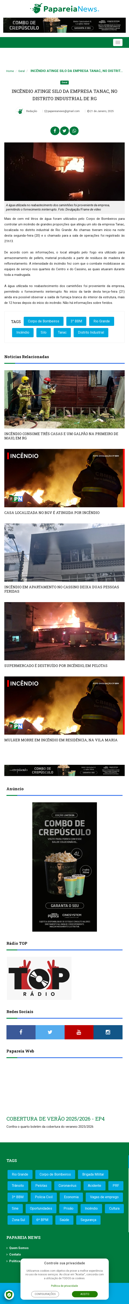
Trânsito (18, 1186)
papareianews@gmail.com (62, 111)
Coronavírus (67, 1186)
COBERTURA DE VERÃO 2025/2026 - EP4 (55, 1118)
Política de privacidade (64, 1285)
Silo (44, 332)
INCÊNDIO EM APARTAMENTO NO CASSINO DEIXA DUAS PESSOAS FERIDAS (61, 589)
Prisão (68, 1208)
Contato (15, 1254)
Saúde (64, 1220)
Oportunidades (41, 1208)
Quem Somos (19, 1248)
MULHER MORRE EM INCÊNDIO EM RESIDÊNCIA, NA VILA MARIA (61, 740)
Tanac (62, 332)
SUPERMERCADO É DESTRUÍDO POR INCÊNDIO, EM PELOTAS (55, 665)
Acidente (94, 1186)
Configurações (45, 1294)
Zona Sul (18, 1220)
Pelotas (41, 1186)
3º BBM (17, 1197)
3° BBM (76, 321)
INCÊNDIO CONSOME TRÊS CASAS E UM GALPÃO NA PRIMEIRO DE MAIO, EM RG (61, 435)
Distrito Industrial (91, 332)
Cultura (114, 1208)
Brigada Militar (93, 1174)
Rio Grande (101, 321)
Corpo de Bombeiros (43, 321)
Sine (15, 1208)
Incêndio (22, 332)
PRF (116, 1186)
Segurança (88, 1220)
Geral (21, 71)
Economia (71, 1197)
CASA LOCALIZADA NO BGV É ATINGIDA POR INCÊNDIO (51, 512)
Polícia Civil (44, 1197)
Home (10, 71)
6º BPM (42, 1220)
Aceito (84, 1294)
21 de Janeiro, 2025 (100, 111)
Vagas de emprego (104, 1197)
